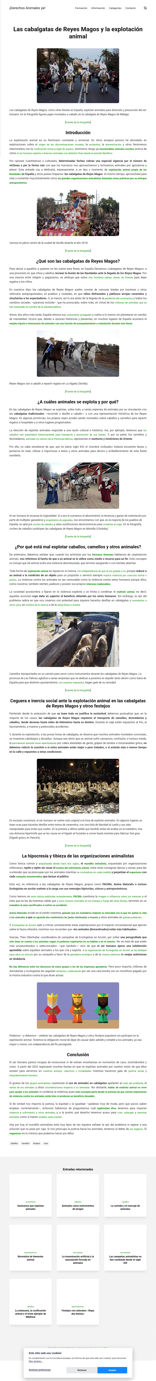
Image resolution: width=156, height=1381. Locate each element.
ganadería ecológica (115, 967)
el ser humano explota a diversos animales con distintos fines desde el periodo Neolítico (82, 153)
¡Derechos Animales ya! (29, 8)
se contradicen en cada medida (107, 876)
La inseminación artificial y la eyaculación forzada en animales (78, 1277)
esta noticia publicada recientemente (56, 900)
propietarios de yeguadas (60, 524)
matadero (43, 909)
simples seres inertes (52, 1129)
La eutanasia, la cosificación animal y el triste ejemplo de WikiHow (31, 1334)
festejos (39, 1156)
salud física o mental (73, 609)
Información (98, 8)
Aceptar (120, 1370)
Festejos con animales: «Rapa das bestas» (78, 1332)
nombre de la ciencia (39, 609)
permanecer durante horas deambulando (36, 747)
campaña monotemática (49, 880)
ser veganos (135, 1142)
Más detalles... (36, 1362)
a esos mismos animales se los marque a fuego (106, 905)
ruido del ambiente (135, 1096)
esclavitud (95, 144)
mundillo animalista (96, 867)
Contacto (131, 8)
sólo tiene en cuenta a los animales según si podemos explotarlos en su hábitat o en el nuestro (68, 954)
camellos (27, 1156)
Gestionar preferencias (40, 1370)
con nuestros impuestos (73, 686)
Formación (81, 8)
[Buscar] (145, 8)
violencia (14, 1125)
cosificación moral (46, 148)
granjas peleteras (23, 926)
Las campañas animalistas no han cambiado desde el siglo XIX (125, 1277)
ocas (49, 1156)
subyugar (128, 1125)
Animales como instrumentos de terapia (78, 1223)
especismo (16, 880)
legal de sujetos (70, 148)
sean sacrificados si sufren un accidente (76, 909)
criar (118, 1125)
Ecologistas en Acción (26, 933)
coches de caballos (44, 528)
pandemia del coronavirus (121, 298)
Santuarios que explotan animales (30, 1223)
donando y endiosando (89, 984)
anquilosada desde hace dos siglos (58, 867)
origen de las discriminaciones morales (61, 144)
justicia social (136, 1083)
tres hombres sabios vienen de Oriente (109, 277)
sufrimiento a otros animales (40, 1125)
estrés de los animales (25, 1100)
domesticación (114, 144)
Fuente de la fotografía (78, 122)
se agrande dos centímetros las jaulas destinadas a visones (89, 921)
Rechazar (104, 1370)
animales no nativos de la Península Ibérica (52, 443)
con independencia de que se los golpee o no (109, 575)
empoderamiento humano (24, 1088)
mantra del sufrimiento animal (75, 872)
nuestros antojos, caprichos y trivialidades (67, 1083)
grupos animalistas (41, 1096)
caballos (15, 1156)
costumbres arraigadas (84, 314)
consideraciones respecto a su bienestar (73, 1100)
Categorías (115, 8)
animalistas (30, 1217)
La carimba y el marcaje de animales (125, 1223)
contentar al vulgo (115, 528)
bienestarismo (30, 1270)
